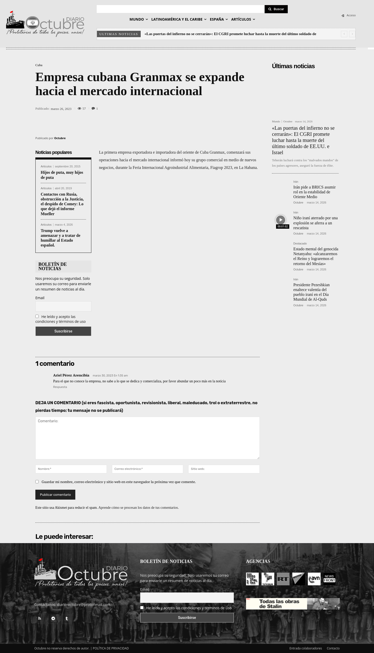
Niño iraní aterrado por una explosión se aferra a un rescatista (315, 223)
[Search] (276, 9)
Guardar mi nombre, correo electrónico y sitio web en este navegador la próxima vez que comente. (119, 481)
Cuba (38, 65)
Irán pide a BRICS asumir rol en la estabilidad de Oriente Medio (314, 192)
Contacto (333, 648)
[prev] (344, 34)
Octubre (60, 138)
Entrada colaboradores (306, 648)
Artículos (46, 166)
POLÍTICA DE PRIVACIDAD (111, 648)
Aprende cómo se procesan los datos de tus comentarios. (138, 508)
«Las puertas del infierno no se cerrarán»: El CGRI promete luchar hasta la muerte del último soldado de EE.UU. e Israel (303, 140)
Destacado (300, 243)
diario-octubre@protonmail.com (83, 604)
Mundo (276, 121)
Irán (295, 181)
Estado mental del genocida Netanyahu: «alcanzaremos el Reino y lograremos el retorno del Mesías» (315, 256)
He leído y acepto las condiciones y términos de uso (60, 319)
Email (40, 297)
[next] (352, 34)
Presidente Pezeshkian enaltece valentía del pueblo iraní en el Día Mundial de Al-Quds (311, 292)
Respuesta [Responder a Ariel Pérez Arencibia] (60, 387)
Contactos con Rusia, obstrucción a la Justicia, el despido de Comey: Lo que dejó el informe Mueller (62, 204)
